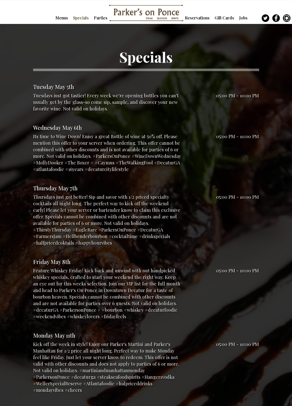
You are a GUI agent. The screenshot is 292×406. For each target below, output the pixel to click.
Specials (81, 17)
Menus (62, 17)
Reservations (198, 17)
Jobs (243, 17)
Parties (100, 17)
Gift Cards (225, 17)
